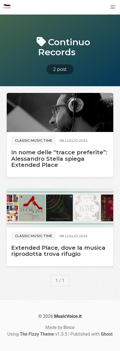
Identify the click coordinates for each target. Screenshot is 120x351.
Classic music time (33, 140)
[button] (112, 7)
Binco (69, 327)
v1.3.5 (43, 334)
